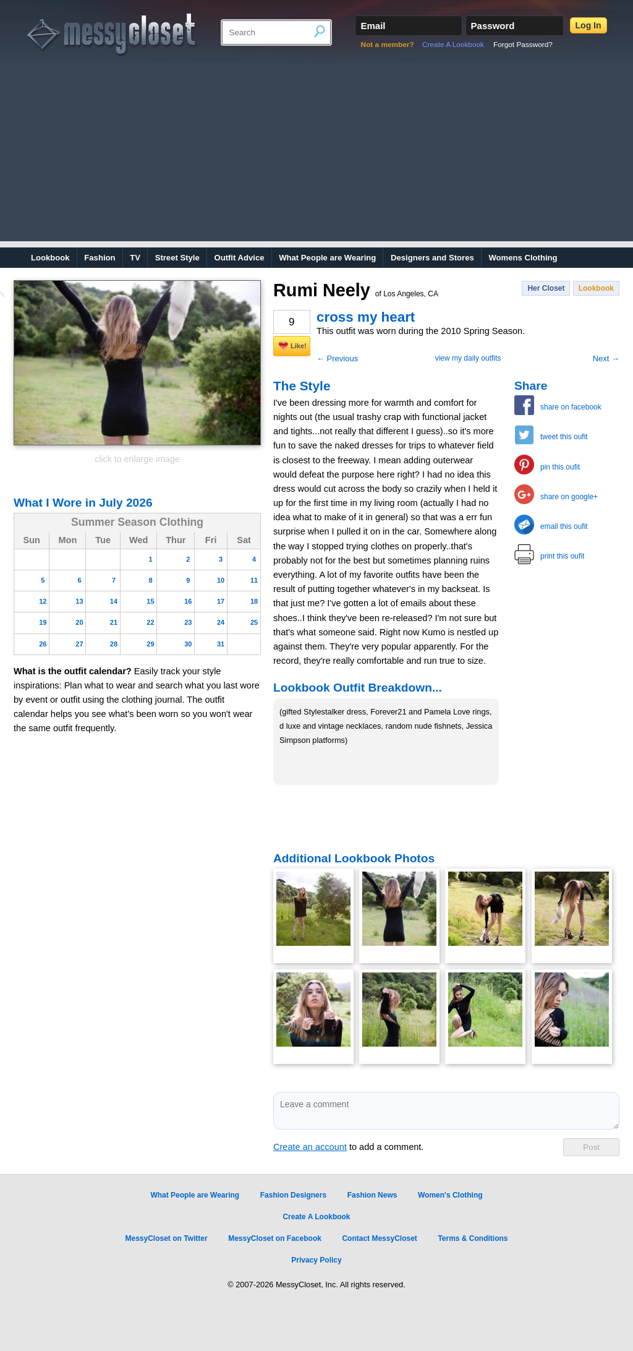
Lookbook (50, 257)
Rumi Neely (355, 290)
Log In (588, 25)
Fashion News (372, 1195)
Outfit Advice (239, 257)
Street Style (177, 257)
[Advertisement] (316, 154)
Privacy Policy (316, 1260)
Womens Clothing (522, 257)
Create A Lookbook (453, 44)
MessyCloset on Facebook (274, 1238)
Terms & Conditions (473, 1238)
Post (591, 1147)
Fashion (99, 257)
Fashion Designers (293, 1195)
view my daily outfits (468, 358)
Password (493, 25)
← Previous (337, 358)
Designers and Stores (432, 257)
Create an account (310, 1147)
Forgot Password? (523, 44)
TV (135, 257)
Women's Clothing (450, 1195)
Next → (606, 358)
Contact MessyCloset (379, 1238)
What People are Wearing (327, 257)
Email (372, 25)
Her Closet (545, 288)
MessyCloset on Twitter (166, 1238)
